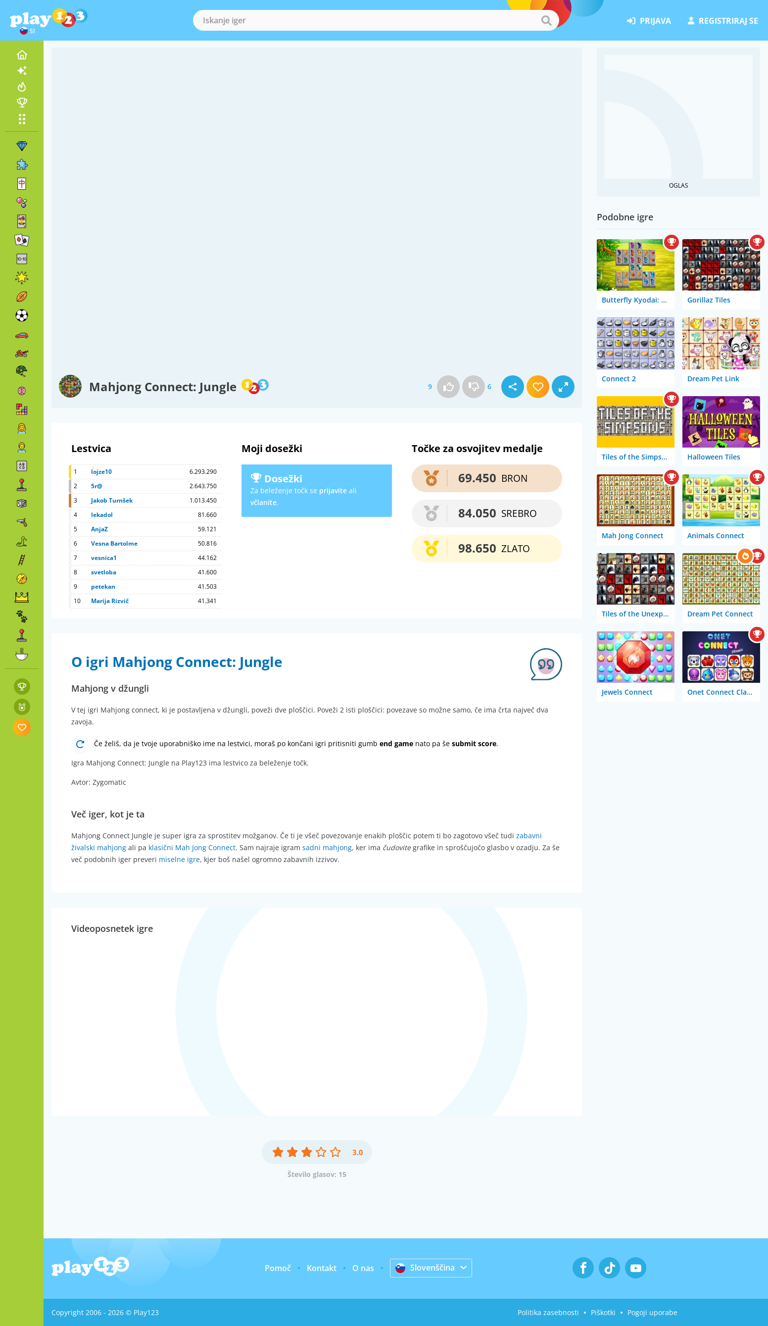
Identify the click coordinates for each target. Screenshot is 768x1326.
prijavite (333, 490)
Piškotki (603, 1312)
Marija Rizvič (110, 601)
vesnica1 (104, 558)
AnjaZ (99, 529)
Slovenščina (425, 1267)
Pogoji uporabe (652, 1312)
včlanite (263, 502)
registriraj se (723, 20)
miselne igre (179, 859)
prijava (649, 20)
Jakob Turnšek (112, 500)
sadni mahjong (327, 847)
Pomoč (278, 1268)
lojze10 (101, 471)
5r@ (96, 486)
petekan (103, 586)
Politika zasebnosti (548, 1312)
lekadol (102, 514)
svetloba (103, 572)
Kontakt (321, 1268)
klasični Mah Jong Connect (192, 847)
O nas (363, 1268)
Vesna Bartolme (114, 543)
